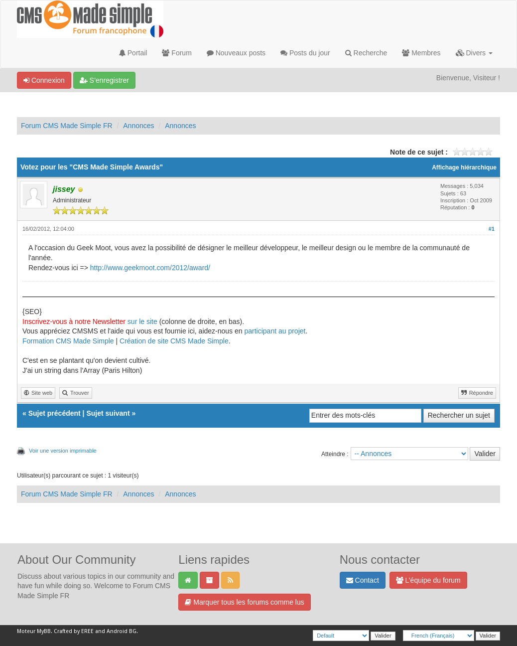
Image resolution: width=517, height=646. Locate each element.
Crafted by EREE (74, 631)
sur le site (142, 321)
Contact (362, 580)
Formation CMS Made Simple (68, 341)
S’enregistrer (104, 80)
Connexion (44, 80)
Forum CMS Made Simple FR (67, 126)
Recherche (366, 53)
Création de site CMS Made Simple (174, 341)
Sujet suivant (107, 413)
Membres (421, 53)
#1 (492, 229)
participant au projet (274, 331)
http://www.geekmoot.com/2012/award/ (150, 268)
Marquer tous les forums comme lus (244, 602)
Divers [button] (474, 53)
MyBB (44, 631)
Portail (133, 53)
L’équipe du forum (428, 580)
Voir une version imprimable (63, 451)
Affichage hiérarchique (464, 167)
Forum (176, 53)
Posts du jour (305, 53)
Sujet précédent (54, 413)
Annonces (138, 126)
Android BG (121, 631)
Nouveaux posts (236, 53)
